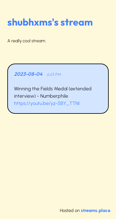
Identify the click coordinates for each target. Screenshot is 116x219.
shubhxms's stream (50, 22)
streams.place (95, 210)
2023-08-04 (28, 74)
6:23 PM (54, 74)
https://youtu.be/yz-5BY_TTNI (47, 103)
